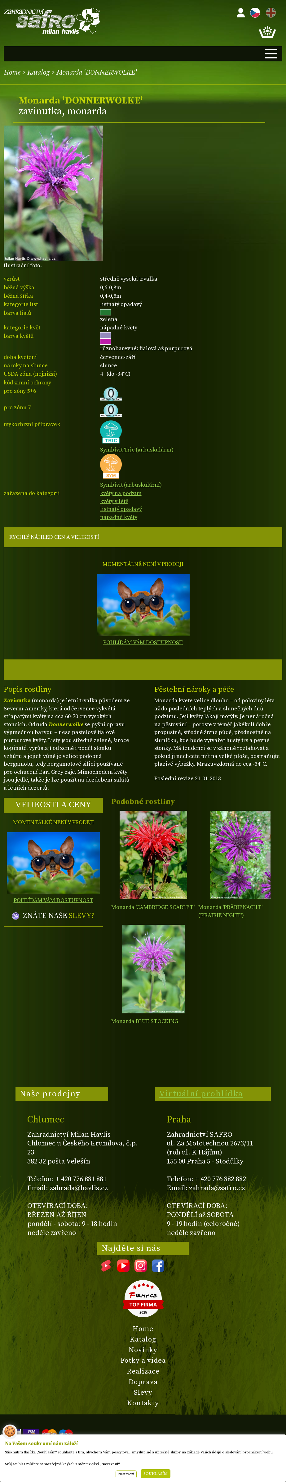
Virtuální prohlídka (201, 1094)
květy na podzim (121, 493)
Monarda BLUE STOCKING (144, 1021)
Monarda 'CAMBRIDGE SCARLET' (153, 907)
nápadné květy (118, 517)
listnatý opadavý (121, 509)
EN (269, 11)
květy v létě (114, 501)
